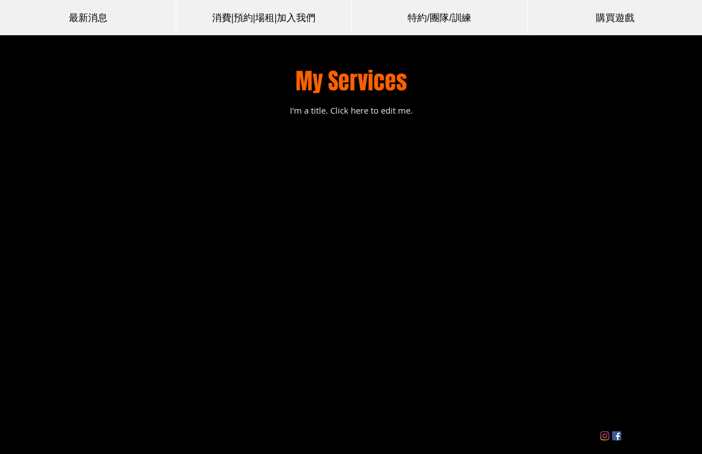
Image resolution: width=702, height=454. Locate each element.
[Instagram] (604, 435)
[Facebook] (616, 435)
